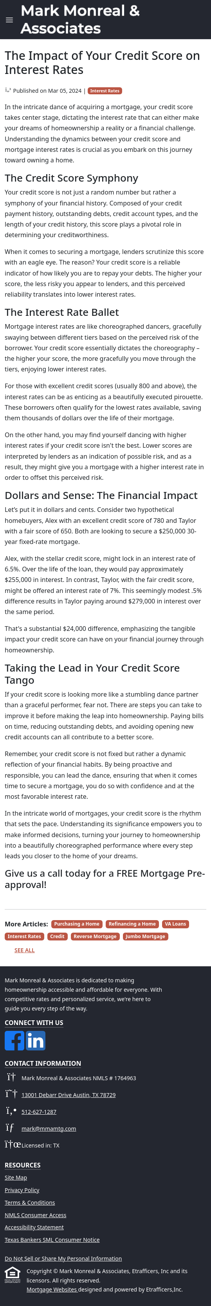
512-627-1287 (39, 1111)
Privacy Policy (22, 1190)
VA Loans (175, 924)
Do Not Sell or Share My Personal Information (63, 1258)
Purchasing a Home (77, 924)
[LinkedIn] (35, 1035)
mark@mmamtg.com (49, 1128)
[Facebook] (15, 1035)
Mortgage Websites (52, 1289)
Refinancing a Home (132, 924)
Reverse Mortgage (95, 936)
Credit (57, 936)
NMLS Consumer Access (35, 1215)
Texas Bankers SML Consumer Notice (52, 1239)
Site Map (16, 1177)
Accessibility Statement (34, 1227)
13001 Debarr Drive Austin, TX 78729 (68, 1095)
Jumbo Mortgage (145, 936)
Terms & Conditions (30, 1202)
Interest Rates (104, 91)
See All (24, 950)
